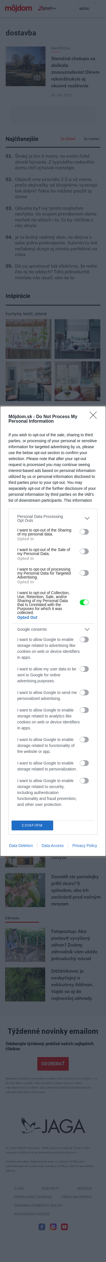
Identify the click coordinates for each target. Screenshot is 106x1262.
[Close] (95, 417)
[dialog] (53, 631)
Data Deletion (21, 845)
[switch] (84, 532)
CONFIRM (32, 825)
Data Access (53, 845)
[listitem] (53, 518)
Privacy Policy (84, 845)
